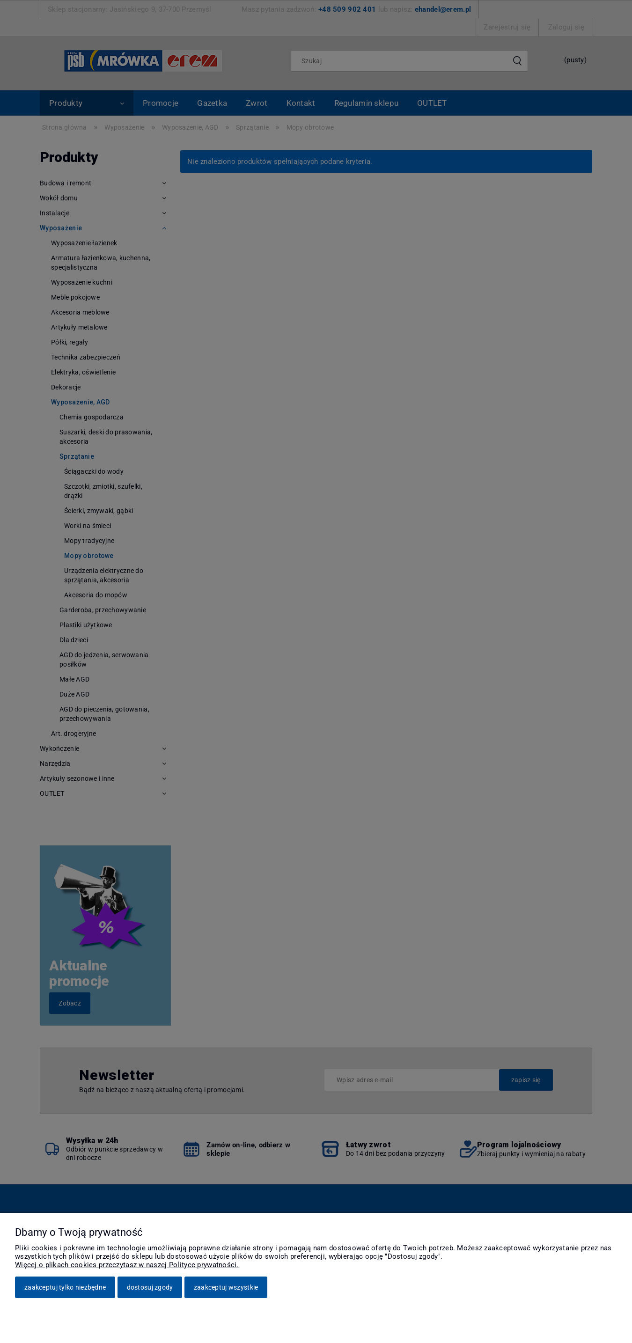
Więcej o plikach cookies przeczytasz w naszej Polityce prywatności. (127, 1265)
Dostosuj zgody (150, 1287)
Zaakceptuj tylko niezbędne (65, 1287)
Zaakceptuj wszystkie (226, 1287)
